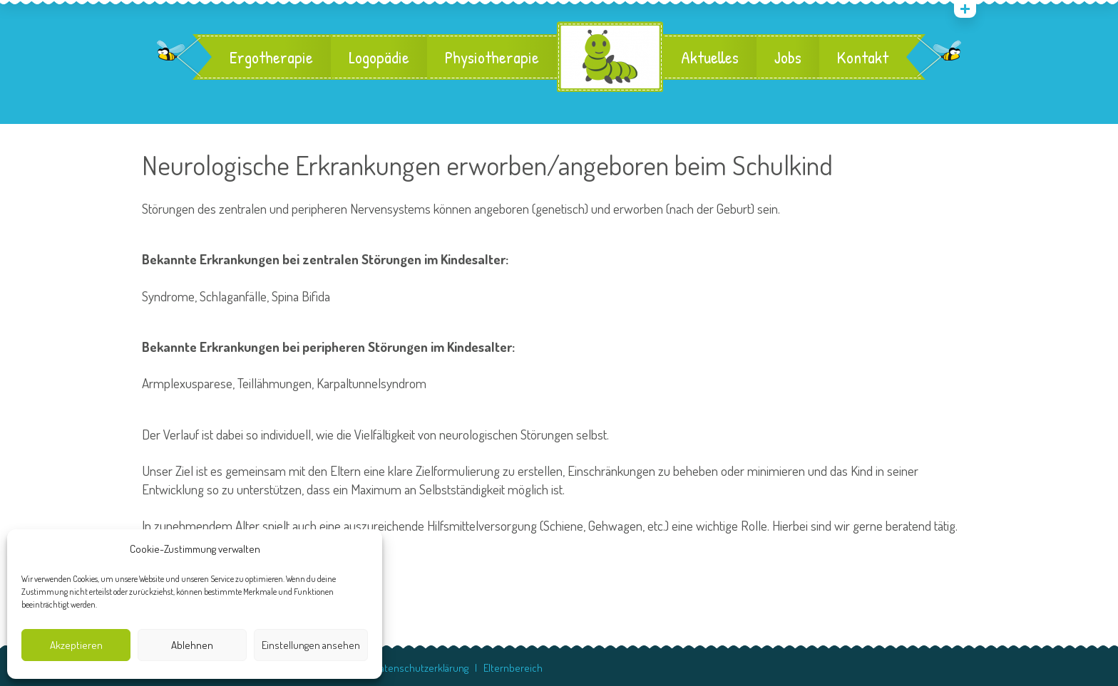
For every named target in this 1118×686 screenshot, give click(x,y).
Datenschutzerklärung (421, 668)
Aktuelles (710, 57)
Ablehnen (192, 645)
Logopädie (379, 57)
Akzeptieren (76, 645)
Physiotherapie (492, 57)
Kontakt (862, 57)
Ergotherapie (271, 57)
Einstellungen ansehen (311, 645)
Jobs (788, 57)
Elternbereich (513, 668)
